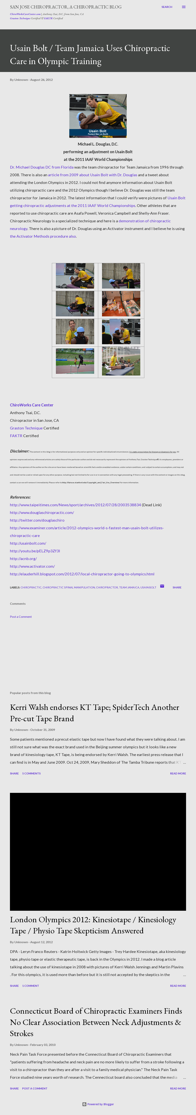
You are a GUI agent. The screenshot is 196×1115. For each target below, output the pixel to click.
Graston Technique (20, 18)
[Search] (167, 7)
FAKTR (48, 18)
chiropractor (107, 587)
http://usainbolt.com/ (28, 543)
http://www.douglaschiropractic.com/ (42, 512)
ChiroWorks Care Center (31, 405)
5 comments (31, 773)
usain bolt (148, 587)
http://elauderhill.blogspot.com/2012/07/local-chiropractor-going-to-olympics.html (82, 574)
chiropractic (31, 587)
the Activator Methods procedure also (43, 236)
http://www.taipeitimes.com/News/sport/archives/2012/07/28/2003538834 (75, 504)
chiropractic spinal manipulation (69, 587)
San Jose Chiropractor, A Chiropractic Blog (66, 7)
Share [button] (177, 587)
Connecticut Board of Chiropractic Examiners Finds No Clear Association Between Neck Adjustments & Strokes (96, 1022)
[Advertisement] (98, 658)
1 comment (30, 985)
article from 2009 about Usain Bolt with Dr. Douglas (92, 174)
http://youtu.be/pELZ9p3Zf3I (35, 550)
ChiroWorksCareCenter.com (25, 14)
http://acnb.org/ (23, 558)
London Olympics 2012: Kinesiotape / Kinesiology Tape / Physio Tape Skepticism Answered (93, 925)
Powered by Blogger (98, 1104)
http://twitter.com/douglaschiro (37, 520)
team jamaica (129, 587)
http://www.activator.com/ (32, 566)
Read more (178, 773)
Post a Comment (21, 616)
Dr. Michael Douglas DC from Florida (42, 167)
